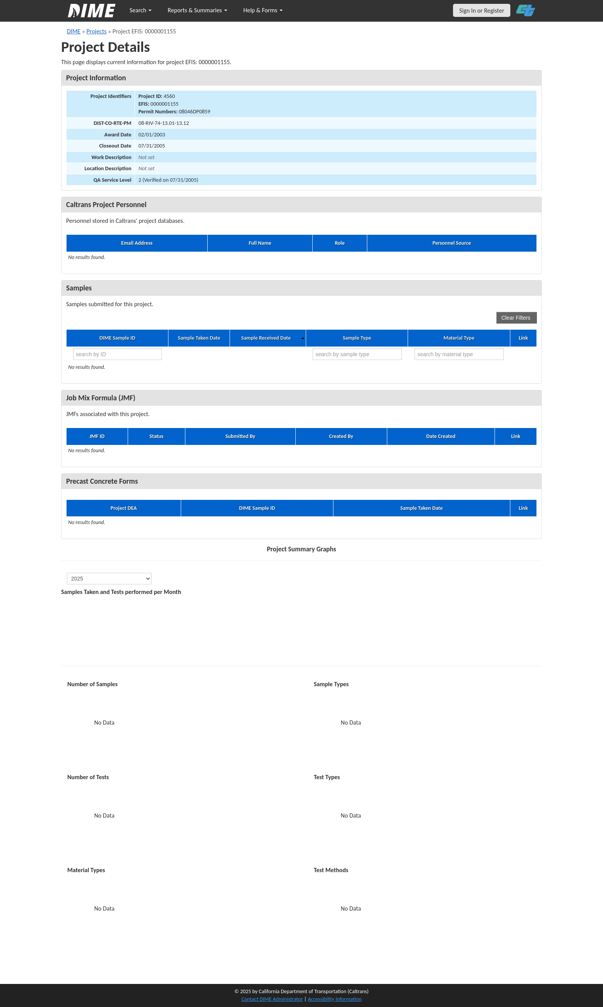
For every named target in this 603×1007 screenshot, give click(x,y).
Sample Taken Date (199, 338)
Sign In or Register (481, 10)
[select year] (109, 578)
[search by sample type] (357, 354)
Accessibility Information (334, 999)
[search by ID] (117, 354)
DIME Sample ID (117, 338)
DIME (73, 31)
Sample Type (357, 338)
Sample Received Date (266, 338)
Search (141, 10)
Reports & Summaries (197, 10)
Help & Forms (263, 10)
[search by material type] (459, 354)
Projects (97, 31)
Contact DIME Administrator (272, 999)
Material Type (458, 338)
